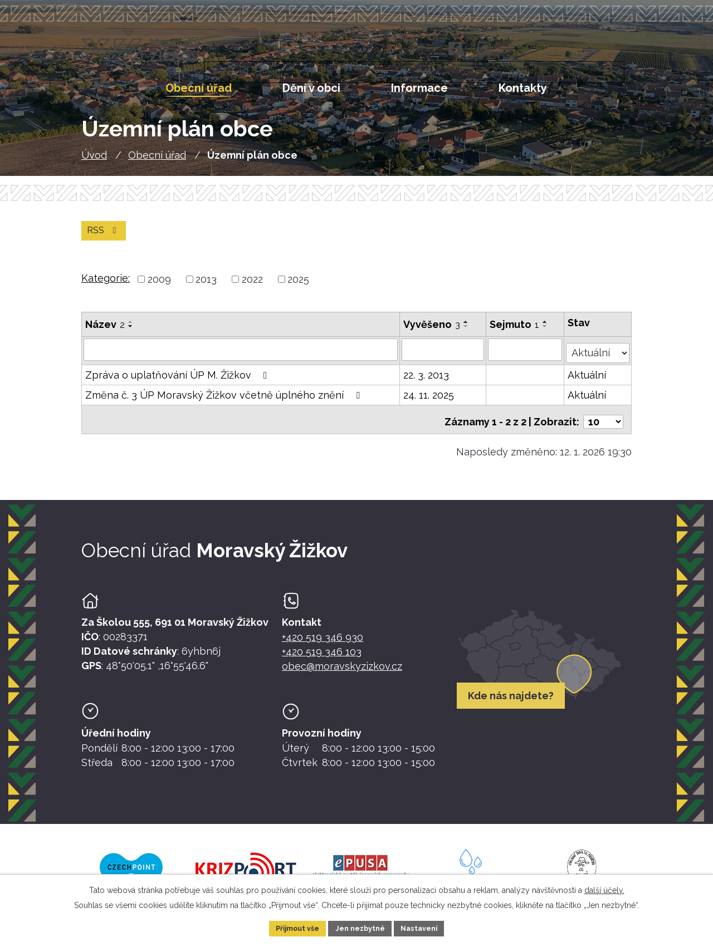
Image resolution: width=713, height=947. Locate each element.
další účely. (604, 888)
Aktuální (588, 379)
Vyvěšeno (432, 331)
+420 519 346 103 (322, 657)
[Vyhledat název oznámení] (241, 356)
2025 (298, 286)
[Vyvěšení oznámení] (443, 356)
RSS (105, 237)
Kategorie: (105, 285)
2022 (252, 286)
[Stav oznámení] (598, 355)
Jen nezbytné (361, 927)
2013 (206, 286)
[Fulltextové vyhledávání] (571, 50)
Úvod (94, 160)
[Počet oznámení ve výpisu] (603, 421)
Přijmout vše (291, 927)
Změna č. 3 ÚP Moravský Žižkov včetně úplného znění (224, 399)
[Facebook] (453, 49)
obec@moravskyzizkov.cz (342, 672)
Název (105, 331)
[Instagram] (483, 49)
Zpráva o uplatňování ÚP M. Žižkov (178, 379)
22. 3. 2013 (427, 379)
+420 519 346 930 (322, 643)
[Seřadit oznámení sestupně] (131, 333)
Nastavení (426, 927)
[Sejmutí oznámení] (526, 356)
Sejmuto (515, 331)
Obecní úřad (157, 160)
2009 (159, 286)
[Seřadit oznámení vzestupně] (131, 329)
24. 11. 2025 (429, 399)
